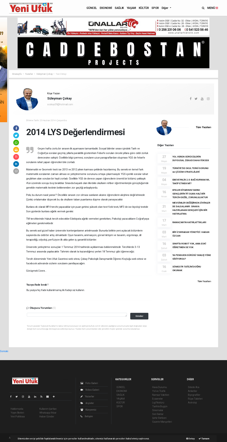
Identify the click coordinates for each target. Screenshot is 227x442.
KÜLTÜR (144, 8)
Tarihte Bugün (159, 406)
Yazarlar (29, 74)
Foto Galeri (89, 383)
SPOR (155, 8)
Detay (190, 438)
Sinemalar (157, 410)
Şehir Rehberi (159, 418)
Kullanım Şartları (48, 408)
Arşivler (87, 403)
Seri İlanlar (158, 414)
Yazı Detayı (61, 74)
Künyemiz (88, 409)
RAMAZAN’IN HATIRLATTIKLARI (189, 222)
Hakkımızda (17, 408)
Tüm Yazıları (203, 127)
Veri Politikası (18, 416)
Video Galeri (90, 389)
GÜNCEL (91, 8)
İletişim (87, 416)
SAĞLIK (119, 8)
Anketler (192, 391)
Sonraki (4, 351)
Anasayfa (17, 74)
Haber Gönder (46, 416)
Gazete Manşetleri (162, 421)
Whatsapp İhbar (47, 412)
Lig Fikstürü (158, 402)
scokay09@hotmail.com (60, 104)
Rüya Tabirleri (195, 398)
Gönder (139, 316)
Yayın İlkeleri (17, 412)
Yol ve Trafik (158, 391)
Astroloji (192, 402)
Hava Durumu (159, 387)
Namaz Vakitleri (160, 394)
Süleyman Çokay (44, 74)
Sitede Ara (193, 387)
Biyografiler (194, 394)
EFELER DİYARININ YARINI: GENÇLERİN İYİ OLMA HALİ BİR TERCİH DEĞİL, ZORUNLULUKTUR (190, 194)
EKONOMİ (106, 8)
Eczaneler (157, 398)
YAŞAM (131, 8)
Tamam (204, 438)
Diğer (165, 8)
